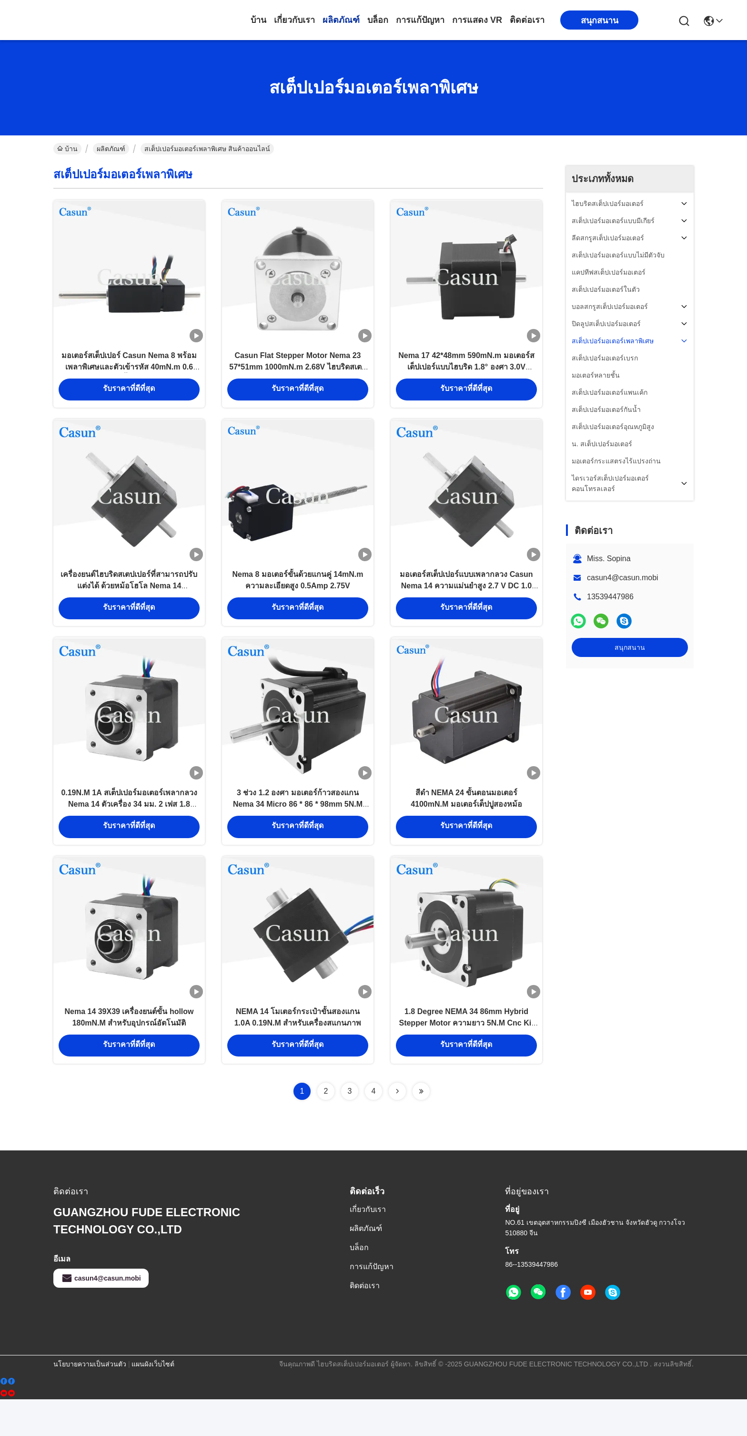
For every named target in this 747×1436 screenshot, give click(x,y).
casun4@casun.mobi (622, 578)
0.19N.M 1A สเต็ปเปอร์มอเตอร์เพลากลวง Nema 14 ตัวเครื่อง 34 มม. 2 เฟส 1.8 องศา (129, 830)
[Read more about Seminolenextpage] (397, 1128)
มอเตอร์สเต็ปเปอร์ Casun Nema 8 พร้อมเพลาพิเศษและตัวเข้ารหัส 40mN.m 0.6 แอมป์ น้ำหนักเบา (129, 374)
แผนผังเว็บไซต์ (152, 1401)
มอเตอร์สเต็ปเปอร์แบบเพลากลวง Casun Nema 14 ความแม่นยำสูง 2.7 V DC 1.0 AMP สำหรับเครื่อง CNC (466, 602)
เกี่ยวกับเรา (294, 20)
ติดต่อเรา (527, 20)
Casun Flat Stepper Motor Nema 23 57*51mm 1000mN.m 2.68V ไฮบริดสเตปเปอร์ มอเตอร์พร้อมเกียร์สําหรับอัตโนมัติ (297, 374)
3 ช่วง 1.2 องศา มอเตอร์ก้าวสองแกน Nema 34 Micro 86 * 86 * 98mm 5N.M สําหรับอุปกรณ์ (298, 830)
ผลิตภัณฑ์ (341, 20)
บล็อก (377, 20)
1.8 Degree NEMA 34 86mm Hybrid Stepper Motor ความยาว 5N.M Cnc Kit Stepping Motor (466, 1058)
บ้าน (258, 20)
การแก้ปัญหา (420, 20)
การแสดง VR (477, 20)
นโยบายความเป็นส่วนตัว (89, 1401)
